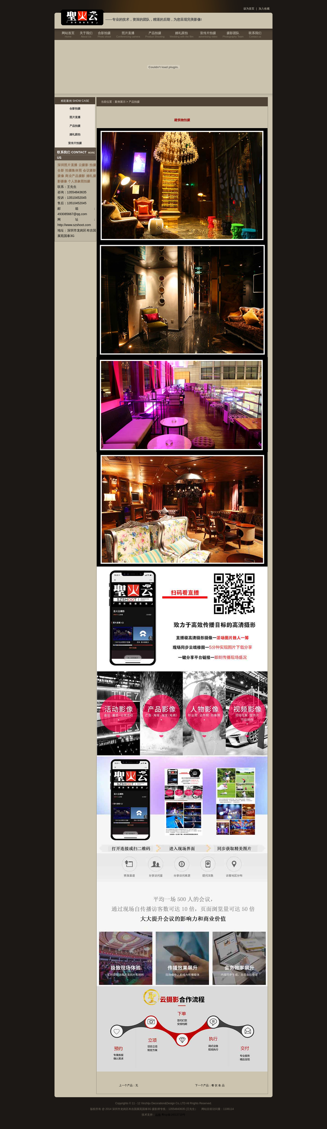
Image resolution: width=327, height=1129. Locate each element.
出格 (158, 1114)
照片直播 (128, 33)
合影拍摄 (104, 33)
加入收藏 (264, 8)
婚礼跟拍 (181, 33)
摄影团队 (233, 33)
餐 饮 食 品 (218, 1085)
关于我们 (86, 33)
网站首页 (68, 33)
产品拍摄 (155, 33)
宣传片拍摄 (208, 33)
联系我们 (255, 33)
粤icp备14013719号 (173, 1114)
